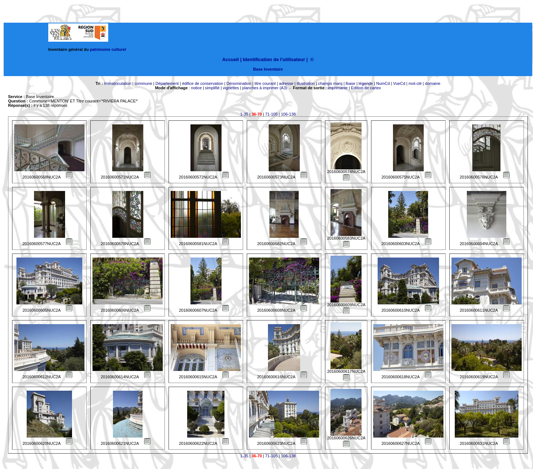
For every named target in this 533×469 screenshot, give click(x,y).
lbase (350, 83)
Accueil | (232, 59)
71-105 (271, 114)
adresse (286, 83)
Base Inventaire (268, 69)
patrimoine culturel (108, 49)
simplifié (212, 88)
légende (366, 83)
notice (196, 88)
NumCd (383, 83)
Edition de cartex (366, 88)
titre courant (265, 83)
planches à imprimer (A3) (264, 88)
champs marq (330, 83)
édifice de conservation (202, 83)
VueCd (399, 83)
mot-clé (415, 83)
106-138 (288, 114)
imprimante (338, 88)
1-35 (244, 114)
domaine (433, 83)
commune (143, 83)
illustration (305, 83)
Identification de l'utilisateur (274, 59)
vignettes (231, 88)
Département (167, 83)
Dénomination (238, 83)
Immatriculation (117, 83)
